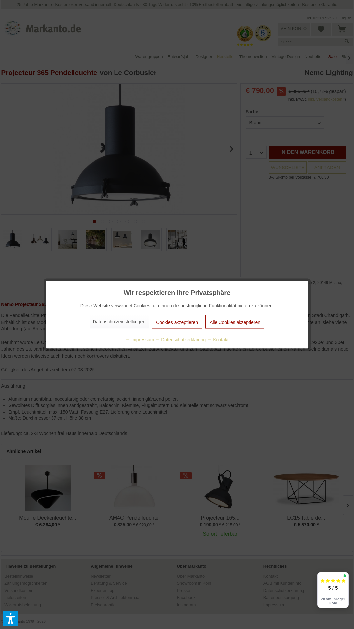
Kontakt (217, 339)
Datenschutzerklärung (180, 339)
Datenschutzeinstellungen (119, 321)
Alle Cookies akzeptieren (235, 322)
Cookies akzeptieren (177, 322)
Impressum (139, 339)
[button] (10, 618)
